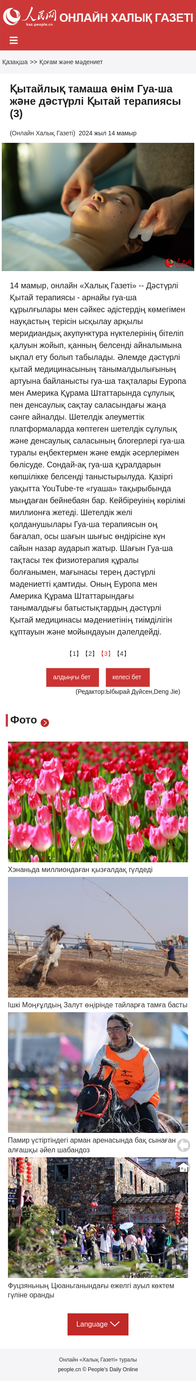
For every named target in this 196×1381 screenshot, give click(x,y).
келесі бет (128, 677)
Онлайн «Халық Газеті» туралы (98, 1360)
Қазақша (15, 61)
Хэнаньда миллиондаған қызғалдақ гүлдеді (80, 869)
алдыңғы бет (72, 677)
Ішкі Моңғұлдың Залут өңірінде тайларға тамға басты (98, 1005)
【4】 (122, 653)
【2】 (90, 653)
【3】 (106, 653)
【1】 (74, 653)
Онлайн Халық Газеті (42, 133)
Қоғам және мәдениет (71, 61)
